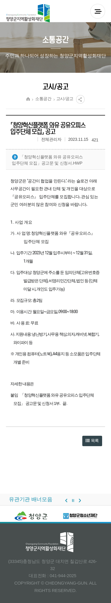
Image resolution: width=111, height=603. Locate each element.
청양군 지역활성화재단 (28, 13)
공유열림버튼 (80, 99)
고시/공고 (65, 99)
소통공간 (43, 99)
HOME (28, 99)
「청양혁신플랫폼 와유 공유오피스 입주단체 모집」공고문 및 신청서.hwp (47, 159)
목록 (92, 440)
